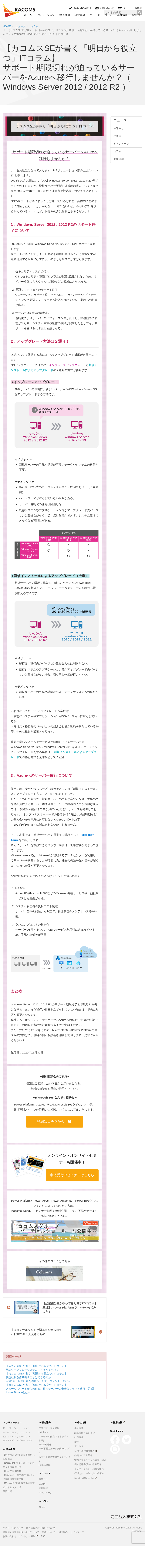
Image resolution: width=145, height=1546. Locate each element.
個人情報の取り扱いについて (41, 1528)
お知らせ (118, 128)
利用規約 (63, 1532)
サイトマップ (77, 1532)
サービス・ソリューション (16, 1428)
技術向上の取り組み (85, 1450)
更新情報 (118, 159)
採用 (136, 15)
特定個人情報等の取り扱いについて (21, 1532)
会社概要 (78, 1428)
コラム (109, 15)
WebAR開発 (45, 1444)
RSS (43, 1536)
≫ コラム (43, 1501)
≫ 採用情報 (117, 1422)
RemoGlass (45, 1465)
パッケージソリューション (16, 1432)
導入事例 (64, 15)
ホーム (28, 15)
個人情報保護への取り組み (88, 1464)
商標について (49, 1532)
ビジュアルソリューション (16, 1436)
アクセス (78, 1446)
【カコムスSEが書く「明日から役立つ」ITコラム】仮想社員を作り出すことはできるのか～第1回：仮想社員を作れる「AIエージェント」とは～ (38, 1377)
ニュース (94, 15)
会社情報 (122, 15)
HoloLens (43, 1432)
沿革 (76, 1441)
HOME (7, 26)
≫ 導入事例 (9, 1449)
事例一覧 (7, 1491)
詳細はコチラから (54, 1121)
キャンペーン (121, 143)
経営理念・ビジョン (84, 1432)
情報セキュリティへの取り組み (90, 1460)
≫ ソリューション (12, 1422)
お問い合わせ (104, 8)
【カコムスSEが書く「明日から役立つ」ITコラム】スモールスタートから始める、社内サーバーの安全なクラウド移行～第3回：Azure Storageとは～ (51, 1388)
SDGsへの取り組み (85, 1478)
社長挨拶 (78, 1437)
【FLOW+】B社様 (12, 1471)
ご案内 (117, 135)
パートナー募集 (130, 8)
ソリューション (45, 15)
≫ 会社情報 (80, 1422)
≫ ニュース (45, 1473)
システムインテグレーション (17, 1440)
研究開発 (79, 15)
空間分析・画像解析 (49, 1428)
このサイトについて (13, 1528)
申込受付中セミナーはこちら (72, 1175)
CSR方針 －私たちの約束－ (89, 1473)
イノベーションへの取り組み (89, 1469)
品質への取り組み (83, 1455)
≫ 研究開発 (45, 1422)
